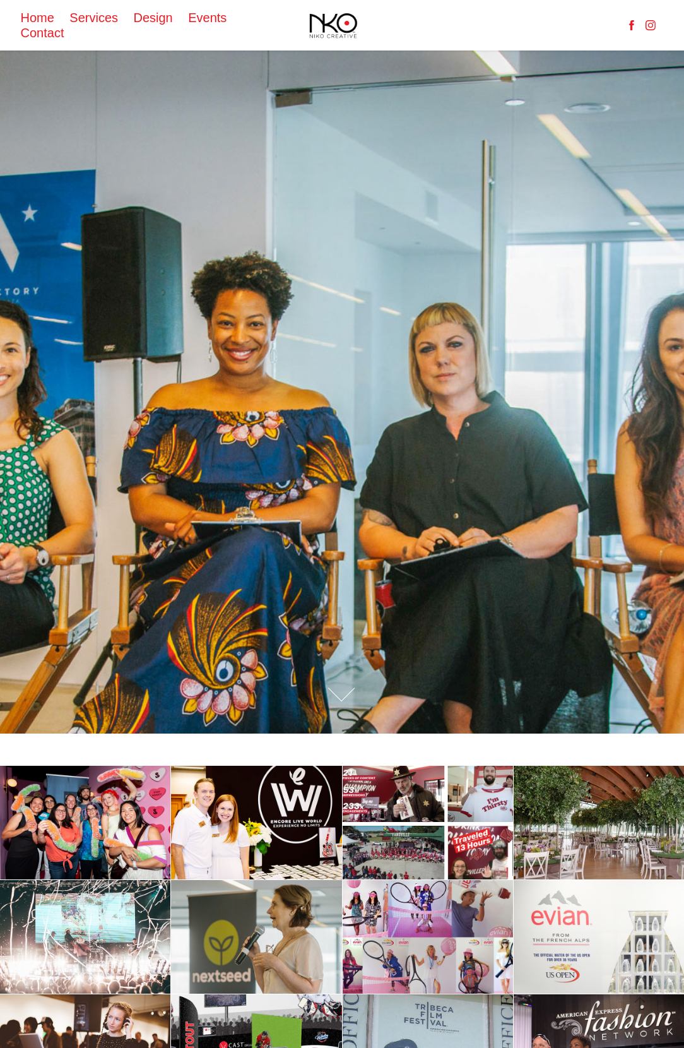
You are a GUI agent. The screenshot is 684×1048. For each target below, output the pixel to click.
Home (37, 18)
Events (207, 18)
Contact (42, 33)
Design (152, 18)
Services (93, 18)
